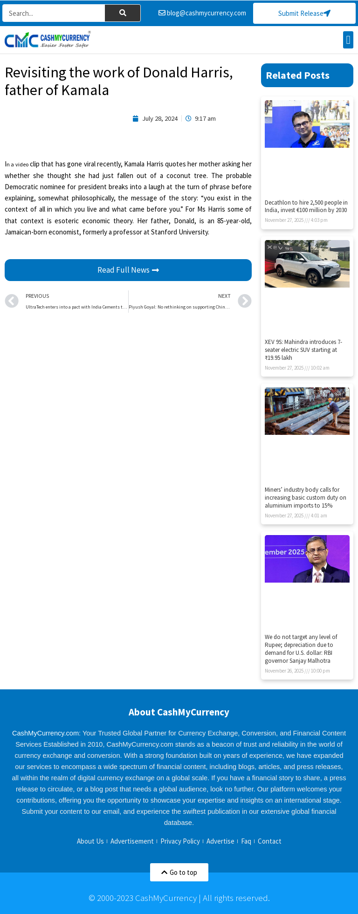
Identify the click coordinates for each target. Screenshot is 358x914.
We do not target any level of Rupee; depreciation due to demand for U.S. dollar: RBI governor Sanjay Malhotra (301, 649)
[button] (348, 40)
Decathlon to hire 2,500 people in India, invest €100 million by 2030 (306, 206)
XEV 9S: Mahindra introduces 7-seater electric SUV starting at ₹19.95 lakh (303, 350)
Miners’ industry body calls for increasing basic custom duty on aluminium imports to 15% (305, 497)
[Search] (122, 13)
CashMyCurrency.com (45, 733)
